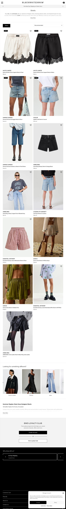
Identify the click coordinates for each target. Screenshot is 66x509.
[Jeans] (50, 382)
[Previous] (5, 457)
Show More (33, 17)
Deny (55, 502)
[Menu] (2, 2)
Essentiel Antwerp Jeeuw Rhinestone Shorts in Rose (14, 260)
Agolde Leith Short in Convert (40, 119)
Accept (38, 502)
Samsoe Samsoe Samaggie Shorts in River (12, 119)
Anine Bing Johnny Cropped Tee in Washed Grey (14, 213)
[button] (63, 493)
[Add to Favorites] (31, 31)
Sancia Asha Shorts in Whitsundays (41, 260)
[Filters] (6, 25)
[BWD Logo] (33, 2)
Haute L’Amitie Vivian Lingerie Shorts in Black (43, 72)
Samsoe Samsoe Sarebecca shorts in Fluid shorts (14, 166)
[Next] (60, 457)
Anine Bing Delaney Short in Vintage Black (43, 166)
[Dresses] (31, 382)
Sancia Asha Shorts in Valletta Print (11, 307)
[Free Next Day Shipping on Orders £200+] (33, 6)
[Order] (48, 25)
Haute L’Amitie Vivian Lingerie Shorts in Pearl (13, 72)
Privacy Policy (49, 505)
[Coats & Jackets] (12, 382)
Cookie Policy (43, 505)
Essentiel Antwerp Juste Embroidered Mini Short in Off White (47, 307)
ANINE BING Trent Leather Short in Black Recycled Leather (16, 354)
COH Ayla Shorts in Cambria (39, 213)
